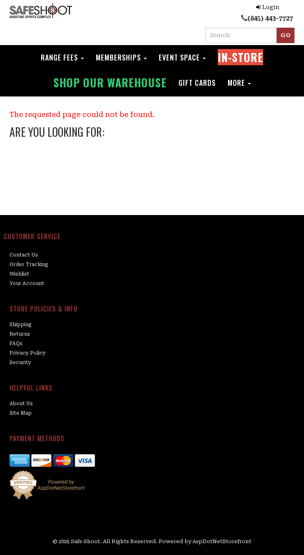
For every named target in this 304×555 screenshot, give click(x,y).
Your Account (27, 283)
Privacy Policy (28, 353)
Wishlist (19, 274)
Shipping (21, 324)
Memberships (121, 57)
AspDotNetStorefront (221, 541)
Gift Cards (197, 82)
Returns (20, 334)
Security (20, 362)
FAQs (16, 343)
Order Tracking (29, 264)
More (239, 82)
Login (267, 7)
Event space (182, 57)
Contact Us (24, 255)
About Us (21, 403)
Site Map (21, 413)
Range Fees (62, 57)
